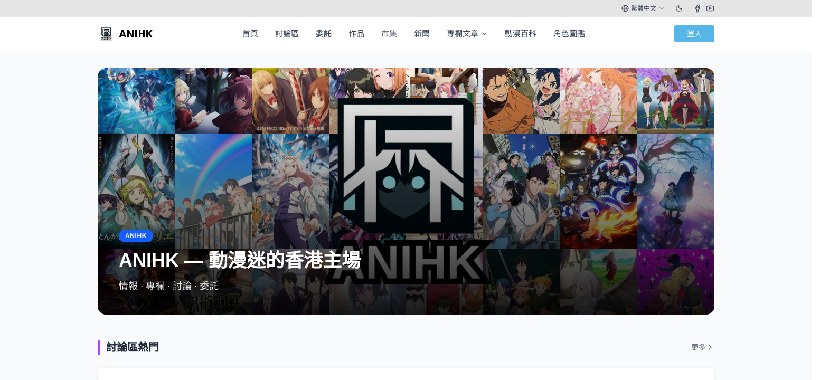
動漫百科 (520, 33)
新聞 (422, 33)
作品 (356, 33)
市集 (389, 33)
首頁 (250, 33)
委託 (324, 33)
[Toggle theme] (679, 8)
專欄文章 (467, 33)
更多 (702, 347)
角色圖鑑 (569, 33)
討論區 (287, 33)
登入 (694, 34)
